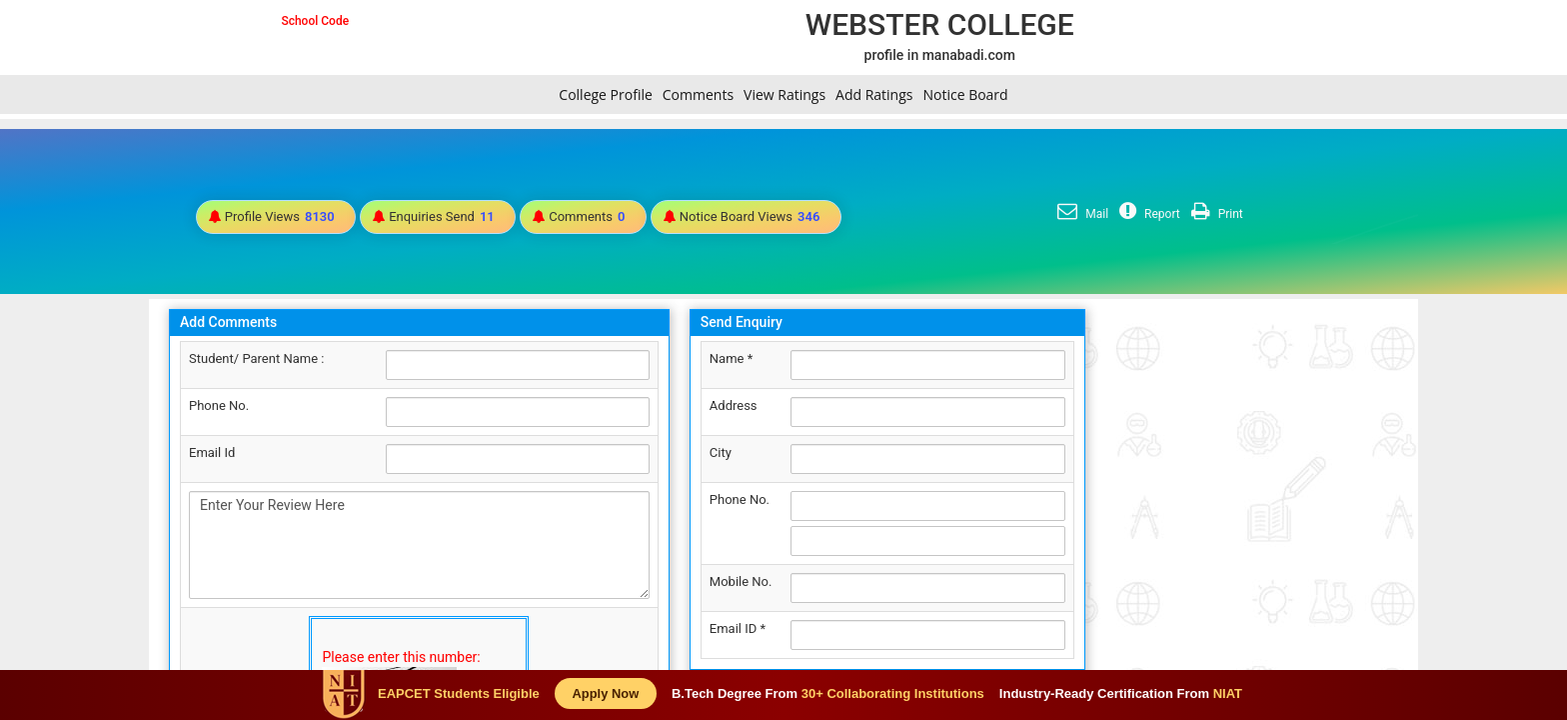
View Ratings (784, 94)
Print (1214, 214)
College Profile (605, 94)
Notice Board (964, 94)
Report (1147, 214)
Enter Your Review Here (419, 545)
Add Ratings (873, 94)
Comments (698, 94)
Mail (1080, 214)
